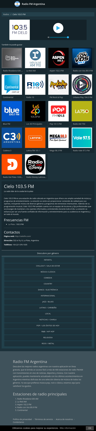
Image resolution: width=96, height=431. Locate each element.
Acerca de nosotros (64, 419)
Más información (68, 428)
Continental (8, 97)
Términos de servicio (44, 419)
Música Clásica (48, 272)
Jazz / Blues (48, 302)
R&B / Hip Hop (48, 331)
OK (89, 428)
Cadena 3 (7, 150)
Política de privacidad (22, 419)
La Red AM (31, 70)
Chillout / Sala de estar (48, 266)
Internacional (48, 296)
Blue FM (6, 124)
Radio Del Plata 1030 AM (14, 177)
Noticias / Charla (48, 319)
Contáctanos (18, 422)
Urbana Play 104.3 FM (82, 97)
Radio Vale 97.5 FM (81, 150)
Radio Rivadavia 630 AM (13, 70)
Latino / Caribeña (48, 308)
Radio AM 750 (79, 124)
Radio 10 (30, 97)
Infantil (48, 260)
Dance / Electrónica (48, 290)
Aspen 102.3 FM (57, 70)
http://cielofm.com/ (23, 236)
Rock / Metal (48, 343)
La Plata (11, 224)
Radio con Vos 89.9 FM (83, 70)
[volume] (59, 37)
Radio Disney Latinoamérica (38, 177)
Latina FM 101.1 (33, 150)
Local (48, 313)
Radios (6, 14)
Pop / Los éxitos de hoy (48, 325)
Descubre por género (48, 253)
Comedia (48, 278)
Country (48, 284)
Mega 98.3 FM (56, 150)
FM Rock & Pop (56, 97)
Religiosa (48, 337)
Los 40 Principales (34, 124)
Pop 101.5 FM (56, 124)
